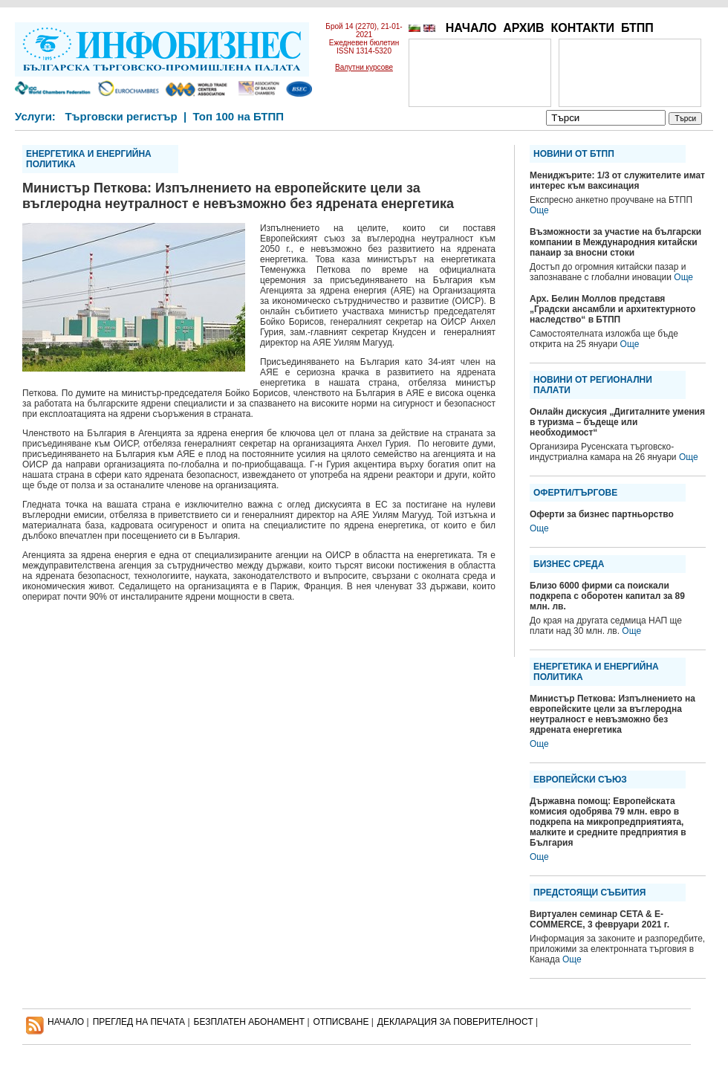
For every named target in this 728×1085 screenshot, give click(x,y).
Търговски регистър (121, 116)
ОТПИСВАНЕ (341, 1022)
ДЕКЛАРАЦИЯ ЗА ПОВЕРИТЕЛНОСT (455, 1022)
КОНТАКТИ (582, 28)
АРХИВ (523, 28)
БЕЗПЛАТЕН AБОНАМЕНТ (249, 1022)
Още (539, 210)
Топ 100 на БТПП (239, 116)
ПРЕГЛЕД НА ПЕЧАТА (139, 1022)
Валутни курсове (364, 67)
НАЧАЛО (471, 28)
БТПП (637, 28)
